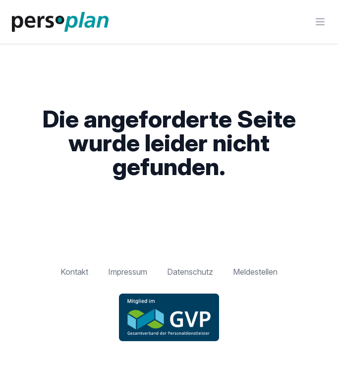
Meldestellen (255, 272)
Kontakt (74, 272)
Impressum (127, 272)
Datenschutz (190, 272)
